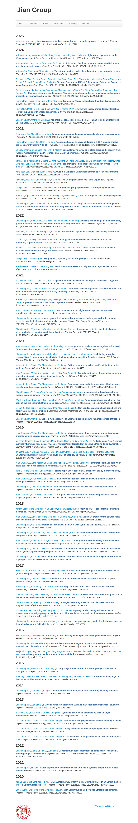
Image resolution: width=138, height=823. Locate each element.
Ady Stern (85, 90)
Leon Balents (53, 586)
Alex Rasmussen (53, 533)
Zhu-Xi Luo (60, 247)
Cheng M (35, 120)
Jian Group (34, 9)
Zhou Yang (33, 71)
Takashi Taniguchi (93, 161)
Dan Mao (31, 134)
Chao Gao (33, 790)
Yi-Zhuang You (114, 79)
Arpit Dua (29, 195)
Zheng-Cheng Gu (39, 751)
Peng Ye (51, 610)
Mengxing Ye (48, 247)
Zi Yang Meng (39, 82)
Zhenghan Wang (84, 354)
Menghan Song (60, 79)
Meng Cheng (22, 188)
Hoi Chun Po (21, 570)
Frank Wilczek (64, 509)
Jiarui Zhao (73, 79)
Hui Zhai (35, 768)
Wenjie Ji (34, 266)
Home (21, 23)
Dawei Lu (70, 452)
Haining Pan (21, 101)
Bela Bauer (56, 203)
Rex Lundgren (52, 635)
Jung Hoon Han (109, 651)
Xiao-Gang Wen (53, 713)
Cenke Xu (81, 55)
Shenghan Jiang (48, 651)
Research (33, 23)
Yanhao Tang (22, 161)
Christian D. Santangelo (37, 299)
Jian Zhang (21, 782)
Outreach (85, 23)
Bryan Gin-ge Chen (58, 299)
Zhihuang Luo (22, 452)
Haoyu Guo (21, 109)
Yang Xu (55, 161)
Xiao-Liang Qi (51, 509)
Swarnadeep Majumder (56, 90)
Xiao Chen (36, 517)
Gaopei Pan (46, 79)
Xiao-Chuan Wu (33, 247)
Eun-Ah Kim (96, 90)
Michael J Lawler (49, 239)
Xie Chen (20, 195)
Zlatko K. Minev (23, 90)
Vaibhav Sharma (23, 150)
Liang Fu (51, 63)
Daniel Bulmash (23, 602)
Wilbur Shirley (70, 195)
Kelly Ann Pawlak (70, 463)
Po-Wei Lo (20, 239)
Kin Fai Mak (41, 164)
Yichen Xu (20, 41)
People (45, 23)
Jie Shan (52, 164)
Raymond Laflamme (105, 452)
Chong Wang (54, 55)
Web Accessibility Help (105, 806)
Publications (58, 23)
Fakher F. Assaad (24, 82)
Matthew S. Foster (35, 109)
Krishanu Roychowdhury (95, 299)
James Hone (108, 161)
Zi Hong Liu (21, 79)
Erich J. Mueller (55, 150)
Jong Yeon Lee (22, 172)
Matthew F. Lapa (23, 610)
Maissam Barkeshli (24, 441)
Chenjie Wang (46, 471)
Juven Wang (74, 90)
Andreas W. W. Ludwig (71, 109)
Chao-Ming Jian (33, 41)
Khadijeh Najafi (38, 90)
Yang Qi (19, 471)
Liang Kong (53, 400)
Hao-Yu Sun (69, 354)
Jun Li (46, 452)
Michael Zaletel (68, 570)
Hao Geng (46, 373)
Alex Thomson (37, 533)
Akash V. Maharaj (49, 676)
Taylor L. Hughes (64, 610)
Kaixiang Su (21, 55)
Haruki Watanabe (36, 570)
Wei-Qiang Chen (23, 400)
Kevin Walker (86, 441)
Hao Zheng (79, 400)
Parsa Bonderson (42, 441)
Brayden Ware (63, 651)
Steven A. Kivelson (82, 676)
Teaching (72, 23)
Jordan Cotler (22, 509)
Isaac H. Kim (37, 668)
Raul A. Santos (22, 635)
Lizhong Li (45, 161)
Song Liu (64, 161)
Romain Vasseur (53, 392)
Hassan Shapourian (37, 101)
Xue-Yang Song (23, 63)
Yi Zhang (20, 676)
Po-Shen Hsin (35, 188)
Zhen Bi (34, 487)
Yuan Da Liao (33, 79)
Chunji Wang (22, 790)
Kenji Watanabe (77, 161)
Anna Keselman (49, 221)
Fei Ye (45, 782)
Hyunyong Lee (33, 651)
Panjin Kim (21, 651)
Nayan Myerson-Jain (37, 55)
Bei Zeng (90, 452)
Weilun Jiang (85, 79)
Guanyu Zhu (21, 93)
